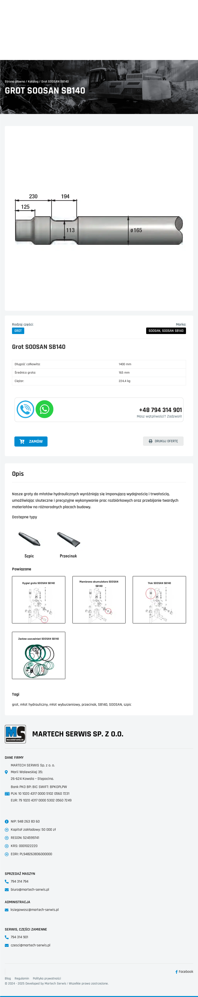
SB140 (102, 704)
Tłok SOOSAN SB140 (159, 583)
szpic (127, 704)
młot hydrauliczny (34, 704)
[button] (18, 331)
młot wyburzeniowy (64, 704)
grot (15, 704)
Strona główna (15, 81)
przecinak (89, 704)
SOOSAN (115, 704)
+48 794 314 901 (153, 409)
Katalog (33, 81)
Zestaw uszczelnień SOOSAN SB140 (38, 639)
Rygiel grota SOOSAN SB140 (38, 583)
